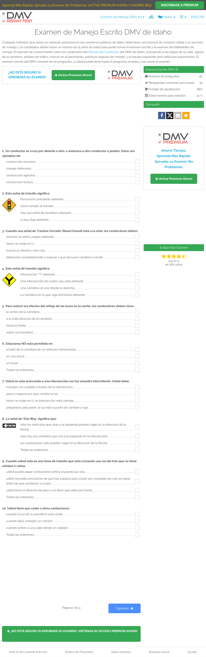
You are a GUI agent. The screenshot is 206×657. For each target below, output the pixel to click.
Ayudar (192, 652)
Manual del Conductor (103, 52)
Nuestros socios (159, 652)
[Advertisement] (71, 114)
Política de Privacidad (79, 652)
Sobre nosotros (121, 652)
